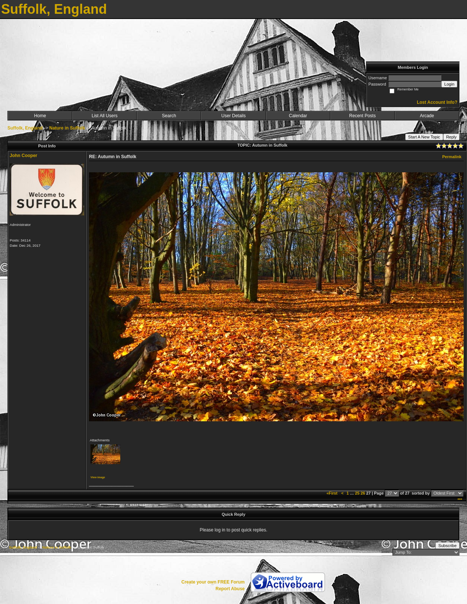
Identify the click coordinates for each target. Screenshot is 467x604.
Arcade (427, 115)
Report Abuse (230, 588)
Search (169, 115)
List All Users (104, 115)
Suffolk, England (25, 128)
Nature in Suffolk (67, 128)
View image (97, 477)
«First (333, 493)
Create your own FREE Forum (213, 582)
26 (362, 493)
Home (40, 115)
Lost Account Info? (437, 102)
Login (449, 84)
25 (357, 493)
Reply (451, 137)
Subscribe (447, 545)
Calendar (298, 115)
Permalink (451, 156)
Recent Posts (362, 115)
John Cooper (23, 155)
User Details (233, 115)
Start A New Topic (424, 137)
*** (459, 500)
